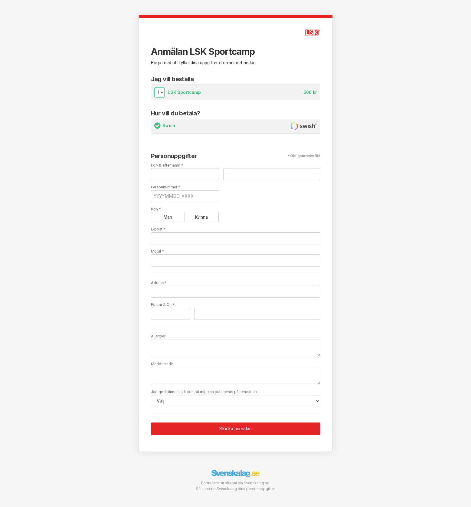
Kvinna (201, 217)
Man (168, 217)
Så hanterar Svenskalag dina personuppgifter (235, 488)
